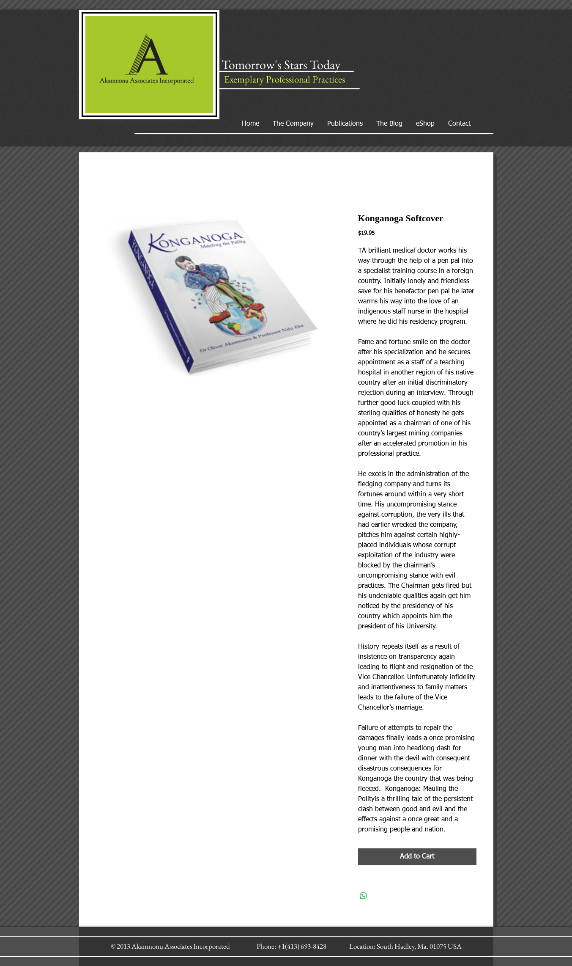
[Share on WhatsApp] (364, 896)
